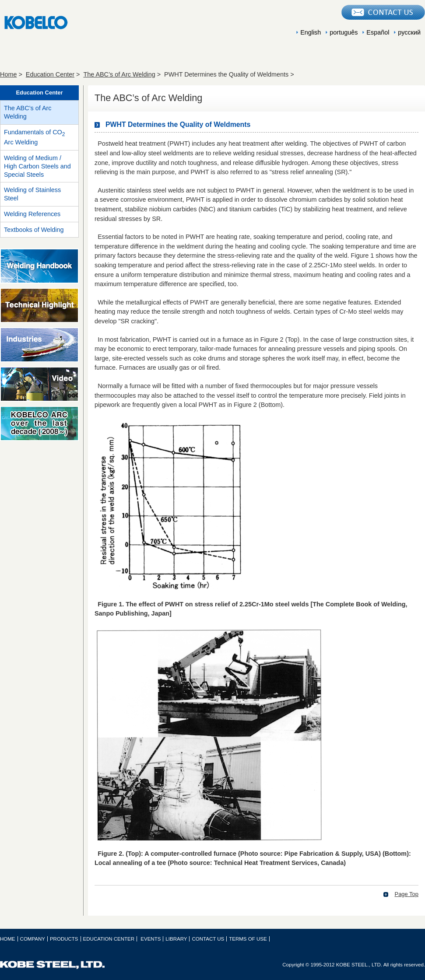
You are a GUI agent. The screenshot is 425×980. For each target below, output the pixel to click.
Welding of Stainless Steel (32, 194)
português (344, 32)
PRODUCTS (127, 55)
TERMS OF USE (248, 939)
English (310, 32)
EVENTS (297, 55)
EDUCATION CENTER (212, 55)
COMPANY (41, 55)
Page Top (407, 894)
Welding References (32, 213)
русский (409, 32)
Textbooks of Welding (34, 229)
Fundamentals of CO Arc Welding (34, 137)
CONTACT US (208, 939)
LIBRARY (383, 55)
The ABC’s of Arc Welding (119, 74)
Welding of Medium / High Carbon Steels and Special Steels (37, 166)
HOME (7, 939)
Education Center (50, 74)
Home (8, 74)
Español (377, 32)
